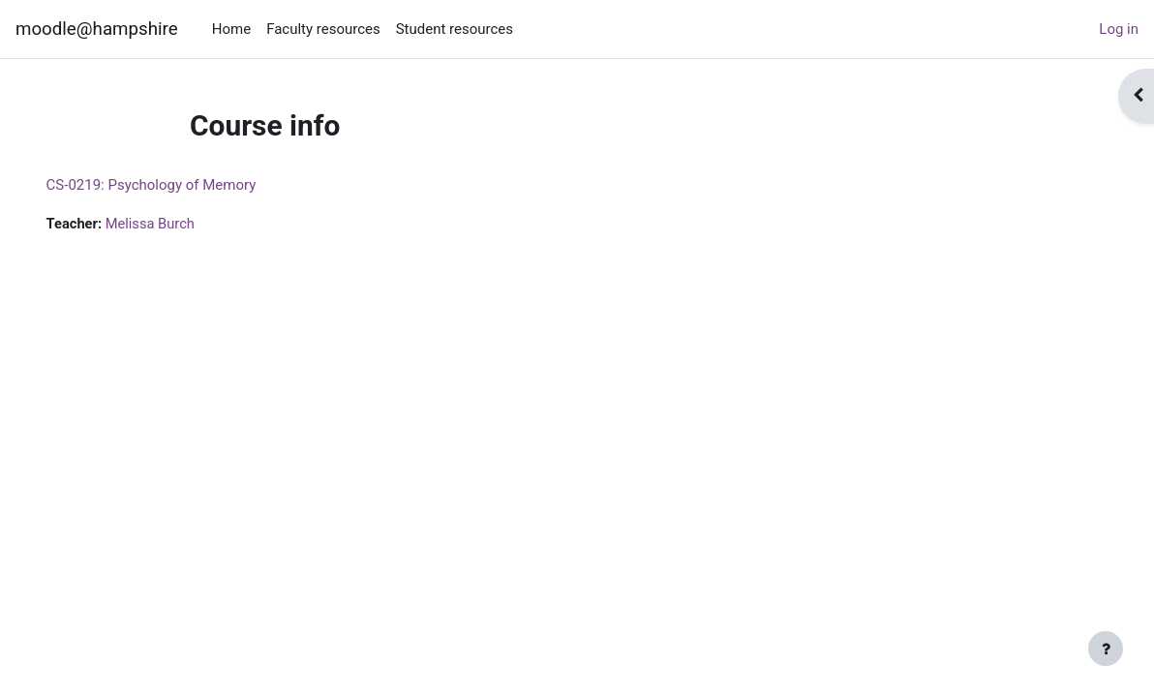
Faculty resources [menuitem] (323, 29)
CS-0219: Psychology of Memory (179, 185)
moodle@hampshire (96, 29)
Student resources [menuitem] (454, 29)
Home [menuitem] (231, 29)
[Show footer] (1105, 648)
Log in (1119, 29)
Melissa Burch (179, 223)
